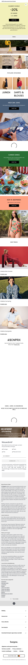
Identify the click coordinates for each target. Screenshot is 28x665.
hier (8, 469)
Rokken (3, 586)
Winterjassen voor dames (7, 593)
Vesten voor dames (5, 591)
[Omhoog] (14, 603)
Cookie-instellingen (6, 651)
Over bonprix (14, 627)
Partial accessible (6, 649)
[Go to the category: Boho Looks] (14, 62)
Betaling (14, 611)
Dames (14, 36)
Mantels (3, 592)
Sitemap (21, 651)
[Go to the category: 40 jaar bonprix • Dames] (14, 47)
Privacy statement (16, 649)
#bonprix (14, 340)
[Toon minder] (14, 599)
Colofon (15, 651)
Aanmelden (14, 461)
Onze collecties (14, 622)
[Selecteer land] (14, 655)
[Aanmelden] (14, 460)
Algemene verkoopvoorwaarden (9, 646)
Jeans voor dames (5, 587)
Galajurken (3, 581)
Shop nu (14, 20)
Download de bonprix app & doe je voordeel (14, 633)
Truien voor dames (5, 589)
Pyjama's (3, 595)
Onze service (14, 616)
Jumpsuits (3, 584)
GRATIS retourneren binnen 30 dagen (9, 1)
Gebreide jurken (4, 583)
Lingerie (3, 597)
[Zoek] (26, 4)
